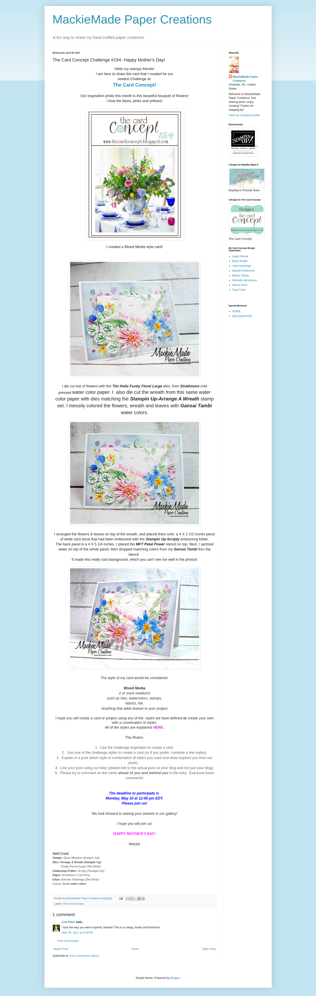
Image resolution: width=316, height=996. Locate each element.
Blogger (175, 977)
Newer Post (61, 948)
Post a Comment (68, 940)
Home (135, 948)
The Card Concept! (134, 85)
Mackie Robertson (243, 270)
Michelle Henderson (244, 280)
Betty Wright (239, 261)
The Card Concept (73, 903)
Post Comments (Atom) (84, 955)
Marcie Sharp (240, 275)
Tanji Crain (238, 289)
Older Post (208, 948)
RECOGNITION (242, 316)
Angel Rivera (240, 256)
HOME (236, 311)
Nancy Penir (239, 284)
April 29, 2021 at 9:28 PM (77, 932)
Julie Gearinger (241, 265)
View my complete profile (244, 115)
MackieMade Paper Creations (132, 19)
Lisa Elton (68, 922)
